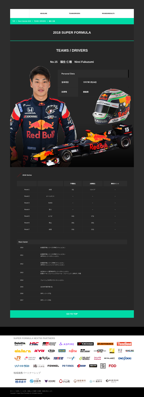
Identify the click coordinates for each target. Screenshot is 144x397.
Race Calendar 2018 (24, 21)
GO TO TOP (72, 314)
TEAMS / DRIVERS (40, 21)
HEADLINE (43, 13)
